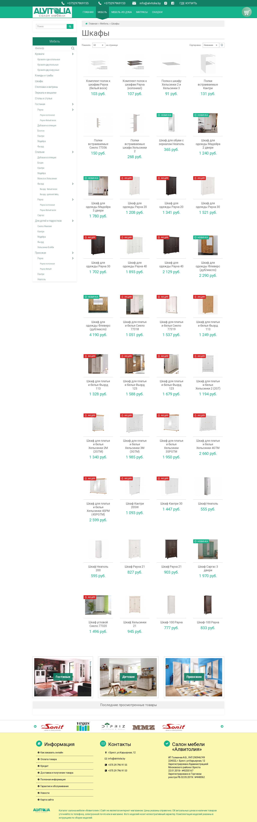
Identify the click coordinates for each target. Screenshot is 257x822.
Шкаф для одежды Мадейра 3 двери (98, 206)
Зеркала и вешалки (45, 92)
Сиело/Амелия (45, 226)
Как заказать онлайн (51, 752)
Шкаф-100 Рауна (171, 622)
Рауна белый (45, 269)
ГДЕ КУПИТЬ (188, 3)
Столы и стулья (43, 98)
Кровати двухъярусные (48, 70)
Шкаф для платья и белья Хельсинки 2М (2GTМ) (98, 446)
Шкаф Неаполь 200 (98, 568)
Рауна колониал (47, 115)
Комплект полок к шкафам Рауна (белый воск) (98, 84)
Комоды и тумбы (44, 75)
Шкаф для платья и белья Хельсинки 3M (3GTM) (135, 446)
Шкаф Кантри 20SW (135, 505)
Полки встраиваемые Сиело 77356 (98, 144)
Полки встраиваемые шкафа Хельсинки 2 (135, 146)
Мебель (104, 23)
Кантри (41, 136)
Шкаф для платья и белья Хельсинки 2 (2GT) (208, 384)
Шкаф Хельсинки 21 (134, 624)
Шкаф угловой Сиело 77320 (98, 624)
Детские (128, 676)
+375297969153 (111, 3)
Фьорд (41, 146)
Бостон (41, 130)
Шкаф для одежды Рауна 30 (208, 205)
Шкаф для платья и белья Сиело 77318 (135, 325)
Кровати (39, 54)
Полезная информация (53, 779)
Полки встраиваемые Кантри (208, 84)
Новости (44, 793)
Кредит (44, 766)
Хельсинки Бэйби (46, 247)
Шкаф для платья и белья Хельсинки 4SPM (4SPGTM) (98, 509)
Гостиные (63, 676)
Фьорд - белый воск (48, 189)
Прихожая (40, 252)
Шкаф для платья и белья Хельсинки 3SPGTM (171, 446)
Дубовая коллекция (47, 125)
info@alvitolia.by (150, 3)
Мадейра (42, 141)
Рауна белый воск (48, 120)
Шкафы (39, 81)
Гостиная (40, 104)
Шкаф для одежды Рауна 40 (135, 264)
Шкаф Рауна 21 (135, 566)
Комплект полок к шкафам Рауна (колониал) (135, 84)
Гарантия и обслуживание (54, 786)
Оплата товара (48, 759)
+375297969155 (74, 3)
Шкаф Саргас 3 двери (208, 568)
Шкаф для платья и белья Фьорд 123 (135, 384)
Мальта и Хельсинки (47, 178)
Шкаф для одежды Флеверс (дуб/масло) (208, 266)
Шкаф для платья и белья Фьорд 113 (208, 325)
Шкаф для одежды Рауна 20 (135, 205)
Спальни (39, 152)
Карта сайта (47, 799)
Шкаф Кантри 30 (171, 503)
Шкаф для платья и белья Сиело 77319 (171, 325)
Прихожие (194, 676)
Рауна (40, 109)
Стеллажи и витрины (46, 87)
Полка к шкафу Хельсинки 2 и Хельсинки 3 (171, 84)
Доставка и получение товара (56, 772)
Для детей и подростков (48, 220)
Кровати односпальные (49, 59)
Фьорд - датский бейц (49, 194)
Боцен (40, 162)
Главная (93, 23)
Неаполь (42, 279)
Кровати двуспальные (48, 64)
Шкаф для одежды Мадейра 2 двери (208, 144)
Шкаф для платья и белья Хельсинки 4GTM (208, 444)
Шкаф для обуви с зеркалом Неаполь (171, 142)
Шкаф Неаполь (208, 503)
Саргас (41, 215)
